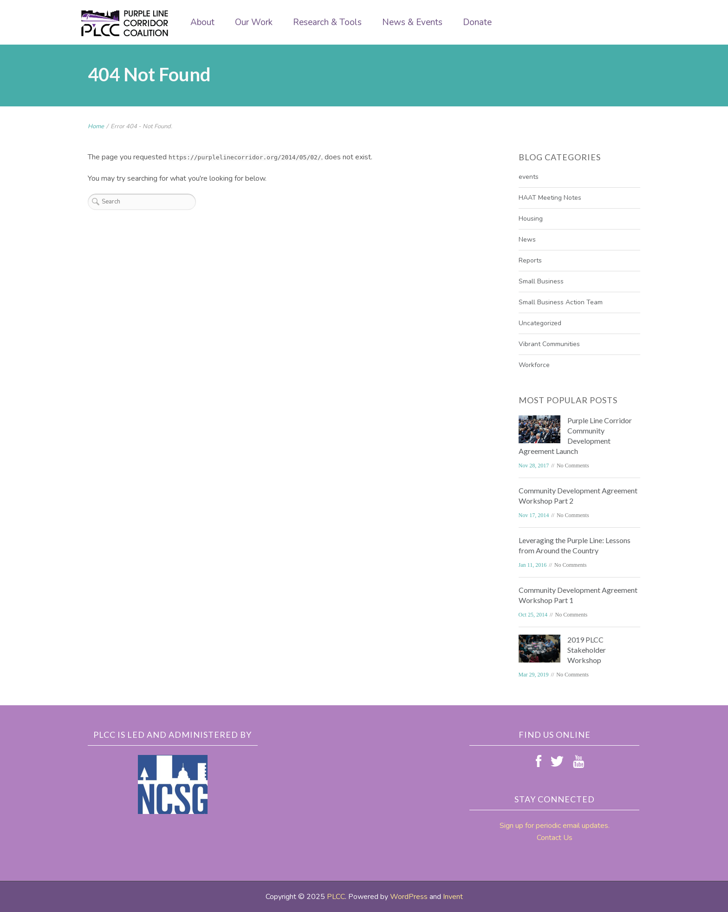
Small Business (541, 281)
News (527, 239)
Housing (531, 218)
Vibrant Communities (549, 344)
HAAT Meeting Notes (550, 197)
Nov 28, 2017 (534, 465)
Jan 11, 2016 (533, 565)
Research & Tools (327, 22)
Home (96, 126)
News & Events (412, 22)
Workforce (534, 365)
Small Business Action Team (561, 302)
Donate (477, 22)
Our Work (254, 22)
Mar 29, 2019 (534, 674)
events (529, 176)
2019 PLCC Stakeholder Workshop (586, 649)
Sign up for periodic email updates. (555, 825)
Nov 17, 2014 (534, 515)
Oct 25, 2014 (533, 614)
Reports (530, 260)
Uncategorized (540, 323)
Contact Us (554, 838)
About (202, 22)
